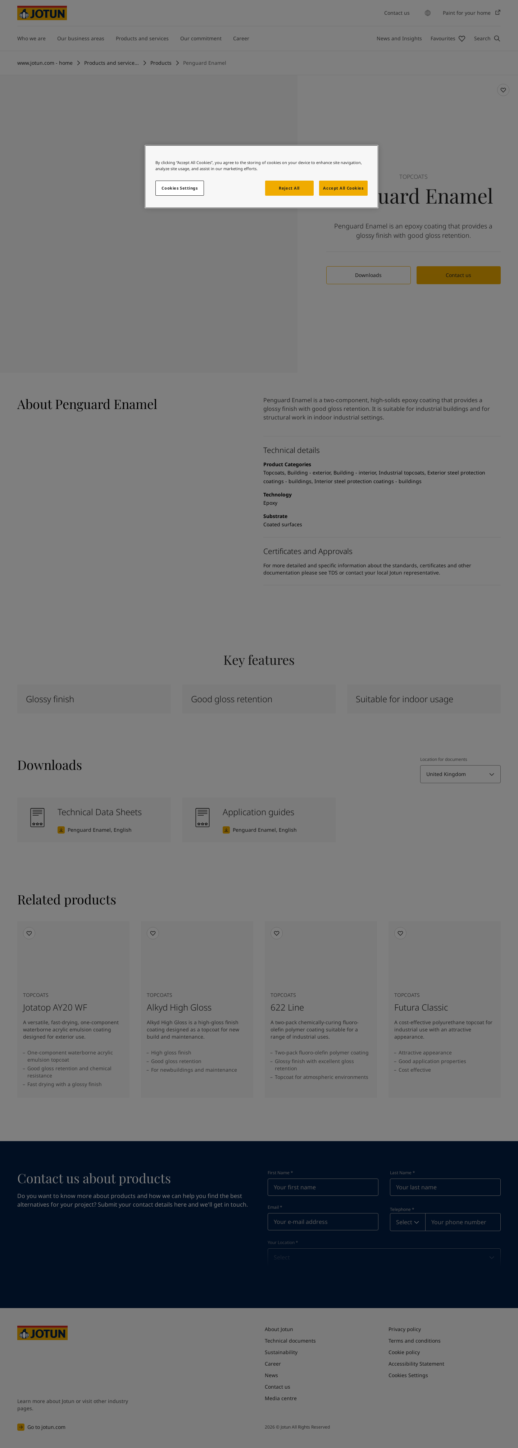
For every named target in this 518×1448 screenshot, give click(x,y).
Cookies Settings (179, 188)
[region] (261, 176)
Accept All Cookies (343, 188)
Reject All (289, 188)
